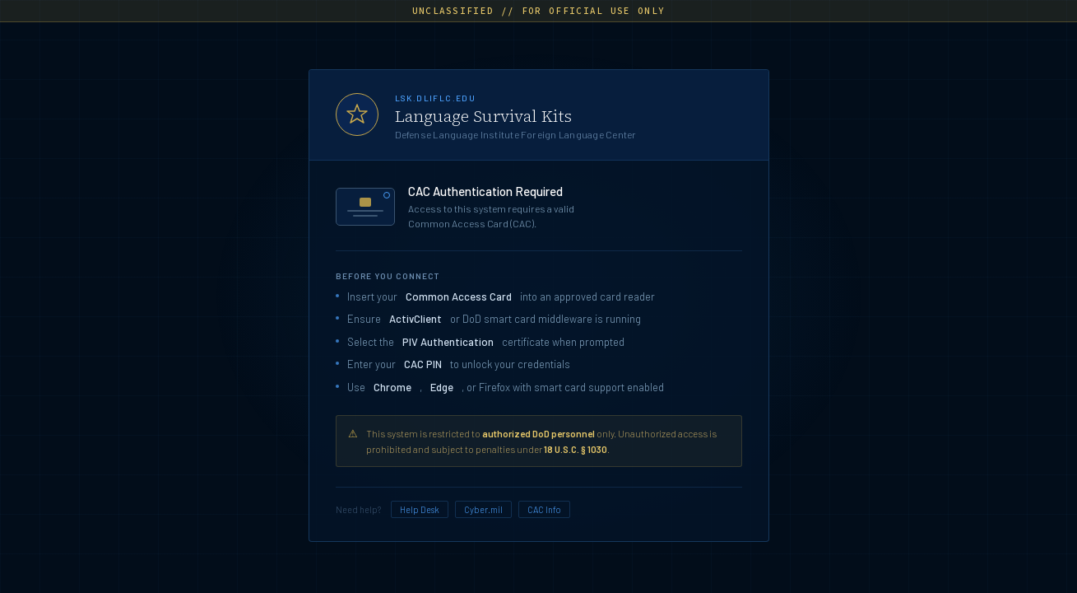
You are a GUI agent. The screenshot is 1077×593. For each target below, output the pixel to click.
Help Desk (419, 509)
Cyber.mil (483, 509)
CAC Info (544, 509)
